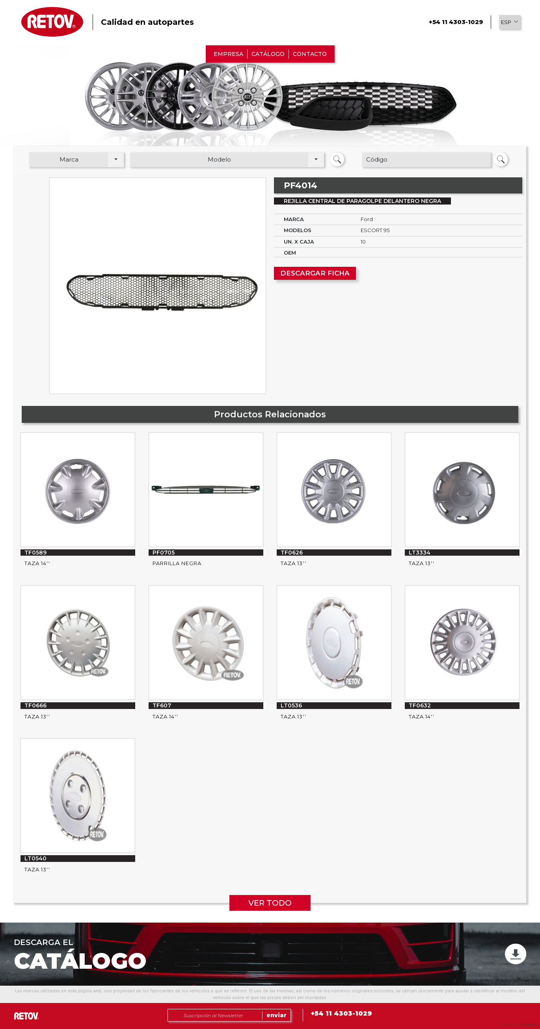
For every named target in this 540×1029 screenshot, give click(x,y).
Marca (69, 159)
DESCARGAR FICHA (315, 273)
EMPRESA (228, 54)
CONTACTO (310, 54)
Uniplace (530, 1024)
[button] (509, 22)
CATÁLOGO (268, 54)
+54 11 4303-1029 (456, 22)
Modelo (219, 159)
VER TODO (270, 903)
